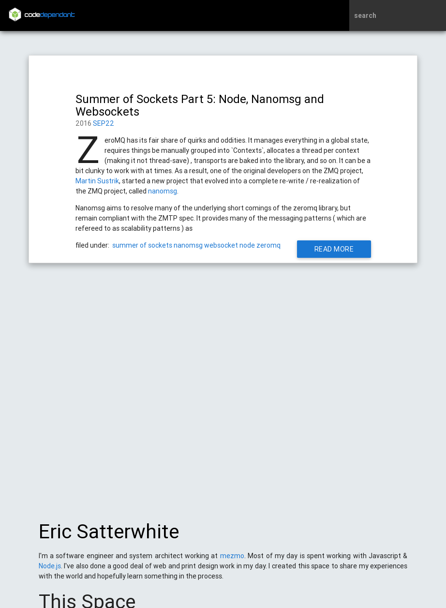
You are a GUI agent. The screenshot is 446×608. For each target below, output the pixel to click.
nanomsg (162, 191)
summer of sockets (142, 245)
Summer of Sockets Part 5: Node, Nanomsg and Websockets (199, 105)
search (365, 15)
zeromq (268, 245)
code (50, 15)
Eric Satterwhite (109, 536)
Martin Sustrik (97, 181)
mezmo (232, 560)
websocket (221, 245)
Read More (334, 249)
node (247, 245)
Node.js (50, 570)
